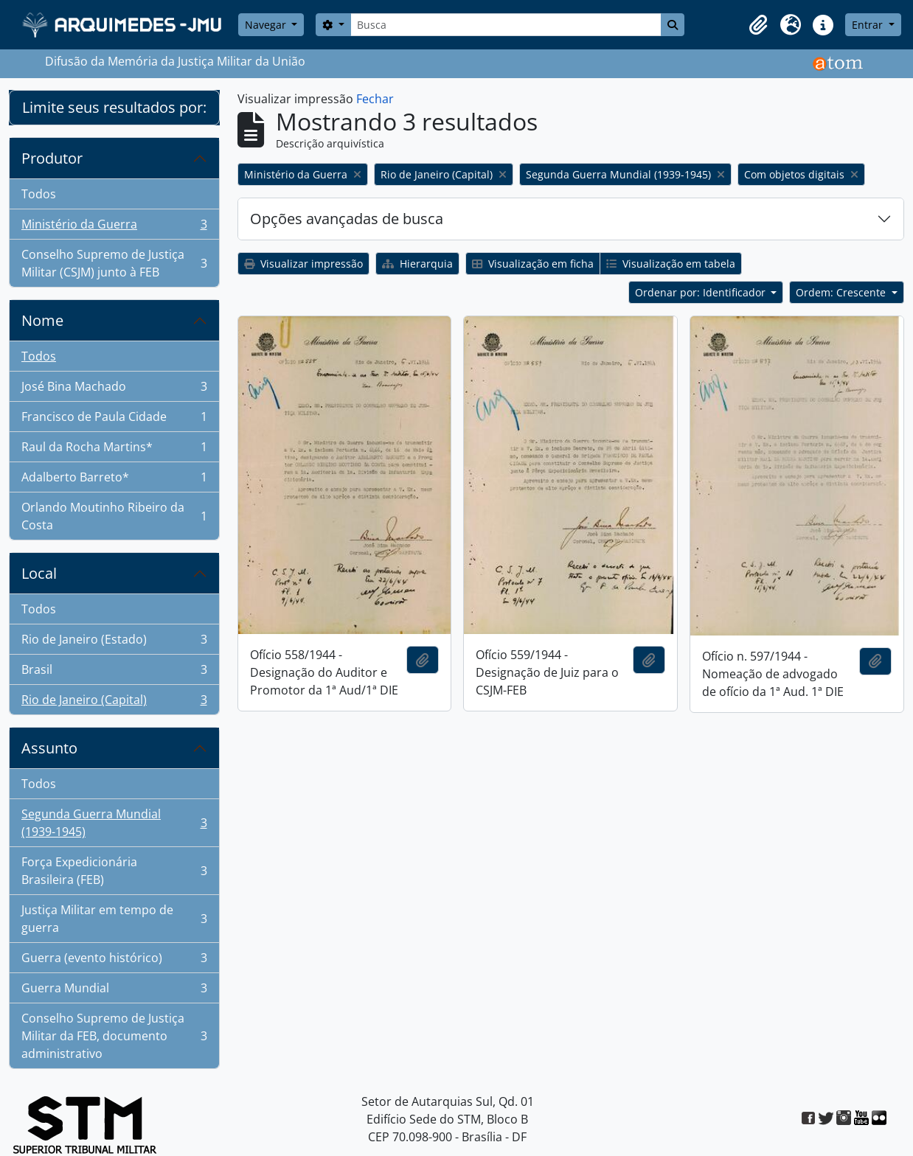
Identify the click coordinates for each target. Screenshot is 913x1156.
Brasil (114, 673)
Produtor (52, 158)
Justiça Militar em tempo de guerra (114, 919)
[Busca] (506, 24)
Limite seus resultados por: (114, 107)
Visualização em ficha (533, 264)
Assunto (49, 748)
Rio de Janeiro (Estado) (114, 642)
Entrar (869, 25)
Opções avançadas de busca (346, 219)
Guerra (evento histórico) (114, 961)
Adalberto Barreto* (114, 480)
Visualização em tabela (670, 264)
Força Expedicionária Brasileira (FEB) (114, 871)
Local (39, 573)
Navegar (267, 25)
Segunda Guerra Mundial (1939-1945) (114, 823)
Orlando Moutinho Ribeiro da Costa (114, 516)
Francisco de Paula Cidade (114, 420)
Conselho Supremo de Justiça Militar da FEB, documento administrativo (114, 1036)
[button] (758, 25)
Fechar (375, 99)
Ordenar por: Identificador (701, 292)
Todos (38, 194)
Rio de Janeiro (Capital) (114, 702)
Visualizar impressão (303, 264)
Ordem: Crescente (842, 292)
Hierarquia (417, 264)
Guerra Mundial (114, 991)
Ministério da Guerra (114, 227)
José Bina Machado (114, 389)
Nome (42, 320)
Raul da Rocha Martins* (114, 450)
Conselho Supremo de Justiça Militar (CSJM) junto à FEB (114, 263)
